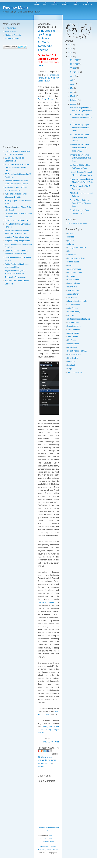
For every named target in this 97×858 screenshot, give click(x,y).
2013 (70, 48)
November (74, 64)
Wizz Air (70, 315)
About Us (76, 5)
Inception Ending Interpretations (17, 241)
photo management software (78, 319)
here (40, 65)
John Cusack (72, 308)
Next (57, 742)
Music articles (10, 31)
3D (39, 757)
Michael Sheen (73, 344)
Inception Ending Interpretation (17, 237)
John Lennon (72, 337)
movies (70, 233)
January (73, 104)
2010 (70, 219)
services (70, 237)
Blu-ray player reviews (76, 258)
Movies (37, 5)
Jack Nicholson (73, 290)
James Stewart (73, 294)
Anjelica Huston (73, 305)
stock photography (74, 372)
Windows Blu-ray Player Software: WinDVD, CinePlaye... (79, 148)
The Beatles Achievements (15, 277)
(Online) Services (12, 39)
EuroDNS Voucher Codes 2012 (17, 220)
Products (54, 5)
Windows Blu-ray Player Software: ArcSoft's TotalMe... (79, 138)
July (71, 80)
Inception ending (73, 326)
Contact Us (87, 5)
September (74, 72)
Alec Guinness (73, 322)
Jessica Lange (73, 333)
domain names (73, 262)
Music (45, 5)
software (41, 766)
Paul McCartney (73, 312)
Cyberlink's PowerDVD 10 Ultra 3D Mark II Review (48, 78)
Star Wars (71, 276)
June (72, 84)
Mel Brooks (71, 340)
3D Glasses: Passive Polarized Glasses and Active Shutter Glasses (17, 167)
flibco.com (71, 362)
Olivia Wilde (72, 347)
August (73, 76)
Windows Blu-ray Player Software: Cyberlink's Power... (79, 128)
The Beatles (72, 298)
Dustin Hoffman (73, 283)
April (72, 92)
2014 (70, 44)
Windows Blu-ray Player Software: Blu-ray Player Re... (80, 158)
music (69, 265)
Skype (69, 369)
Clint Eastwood (73, 280)
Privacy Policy (48, 842)
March (72, 96)
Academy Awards (74, 269)
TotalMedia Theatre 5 (47, 602)
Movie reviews (10, 28)
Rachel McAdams (74, 354)
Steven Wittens (52, 849)
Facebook (71, 365)
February (73, 100)
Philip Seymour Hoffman (77, 351)
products (48, 763)
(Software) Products (13, 35)
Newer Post (42, 828)
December (74, 60)
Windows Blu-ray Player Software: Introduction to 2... (80, 118)
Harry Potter (72, 287)
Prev (45, 742)
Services (65, 5)
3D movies (71, 255)
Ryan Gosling (72, 358)
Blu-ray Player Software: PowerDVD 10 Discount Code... (80, 203)
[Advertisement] (15, 97)
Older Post (54, 828)
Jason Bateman (73, 329)
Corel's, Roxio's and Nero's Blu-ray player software (48, 730)
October (73, 68)
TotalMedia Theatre (46, 99)
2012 (70, 52)
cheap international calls (77, 301)
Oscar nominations (74, 273)
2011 (70, 56)
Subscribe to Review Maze (76, 223)
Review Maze (15, 8)
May (72, 88)
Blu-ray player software (76, 248)
